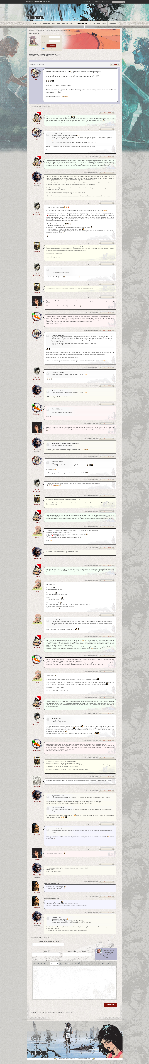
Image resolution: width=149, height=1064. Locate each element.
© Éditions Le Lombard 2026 (83, 1058)
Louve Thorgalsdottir (37, 213)
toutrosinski (37, 786)
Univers (37, 23)
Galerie (112, 23)
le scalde (37, 124)
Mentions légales (70, 1058)
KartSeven (37, 308)
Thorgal (102, 955)
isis (37, 139)
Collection (67, 23)
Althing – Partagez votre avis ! (72, 27)
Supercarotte (37, 323)
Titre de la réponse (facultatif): (48, 941)
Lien (104, 112)
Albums (46, 23)
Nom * (46, 951)
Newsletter (105, 1)
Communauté (81, 23)
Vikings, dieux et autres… (48, 30)
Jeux (104, 23)
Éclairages (95, 23)
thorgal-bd (37, 183)
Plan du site (62, 1058)
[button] (34, 963)
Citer (115, 64)
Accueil (31, 30)
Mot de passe (43, 41)
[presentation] (35, 963)
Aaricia (109, 955)
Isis (36, 80)
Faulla (37, 537)
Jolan (105, 957)
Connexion (86, 1)
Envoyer (110, 1005)
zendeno (37, 251)
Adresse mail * (77, 951)
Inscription (96, 1)
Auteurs (56, 23)
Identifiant (44, 37)
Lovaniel (37, 835)
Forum (58, 27)
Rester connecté (48, 48)
